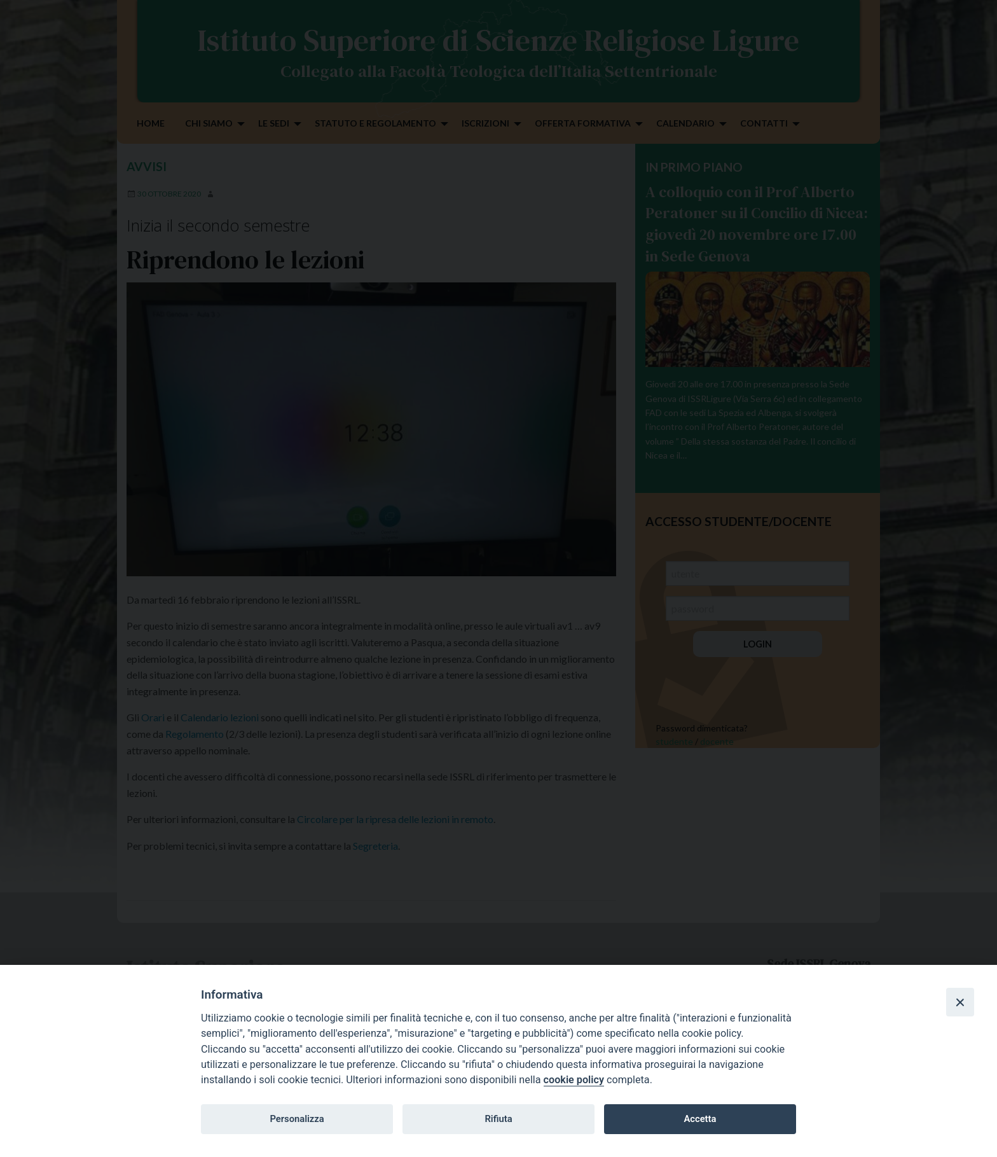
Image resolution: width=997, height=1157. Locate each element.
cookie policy (574, 1080)
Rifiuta (498, 1119)
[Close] (960, 1002)
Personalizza (297, 1119)
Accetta (700, 1119)
